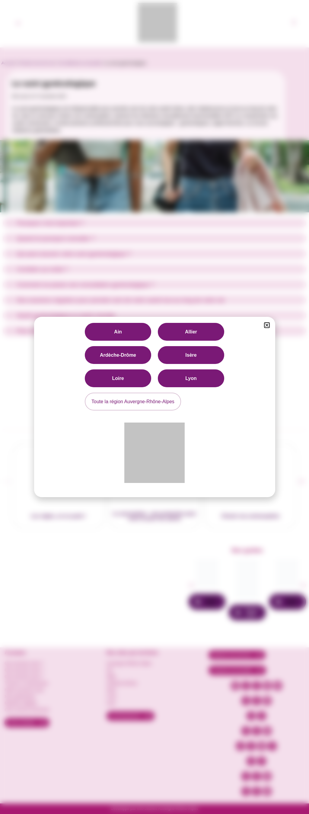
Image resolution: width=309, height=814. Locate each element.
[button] (267, 325)
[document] (154, 407)
